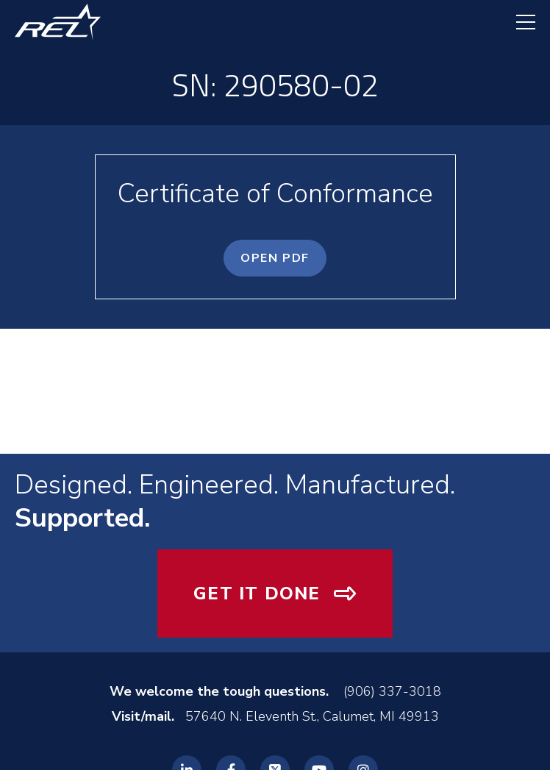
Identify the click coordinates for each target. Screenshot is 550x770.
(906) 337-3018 (392, 691)
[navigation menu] (518, 22)
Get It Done (256, 593)
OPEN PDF (275, 258)
